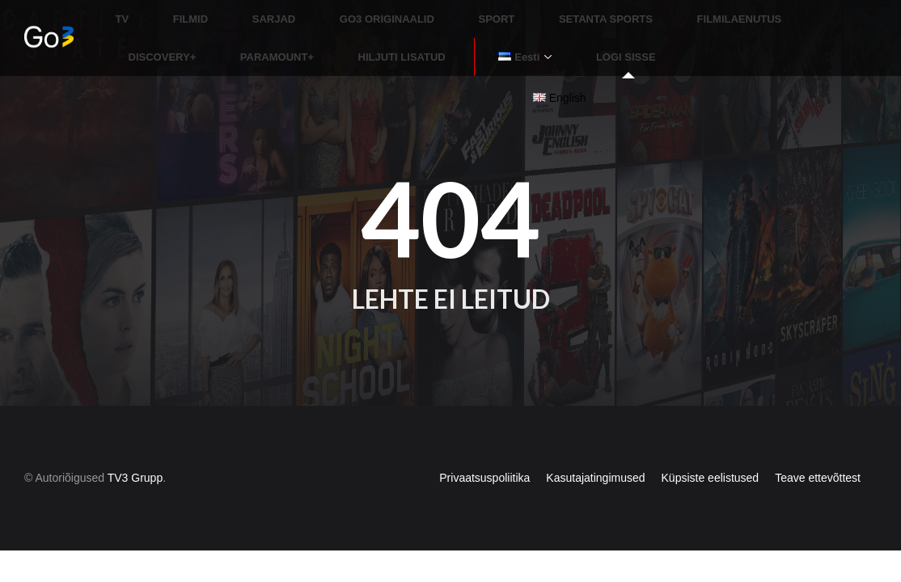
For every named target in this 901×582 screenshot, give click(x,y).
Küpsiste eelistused (710, 447)
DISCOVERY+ (732, 12)
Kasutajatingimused (595, 447)
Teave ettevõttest (818, 447)
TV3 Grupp (135, 447)
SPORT (424, 12)
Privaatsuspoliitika (484, 447)
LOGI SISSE (360, 35)
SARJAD (237, 12)
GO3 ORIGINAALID (333, 12)
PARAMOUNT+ (828, 12)
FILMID (172, 12)
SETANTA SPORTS (514, 12)
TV (122, 12)
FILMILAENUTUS (629, 12)
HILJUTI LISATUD (172, 35)
